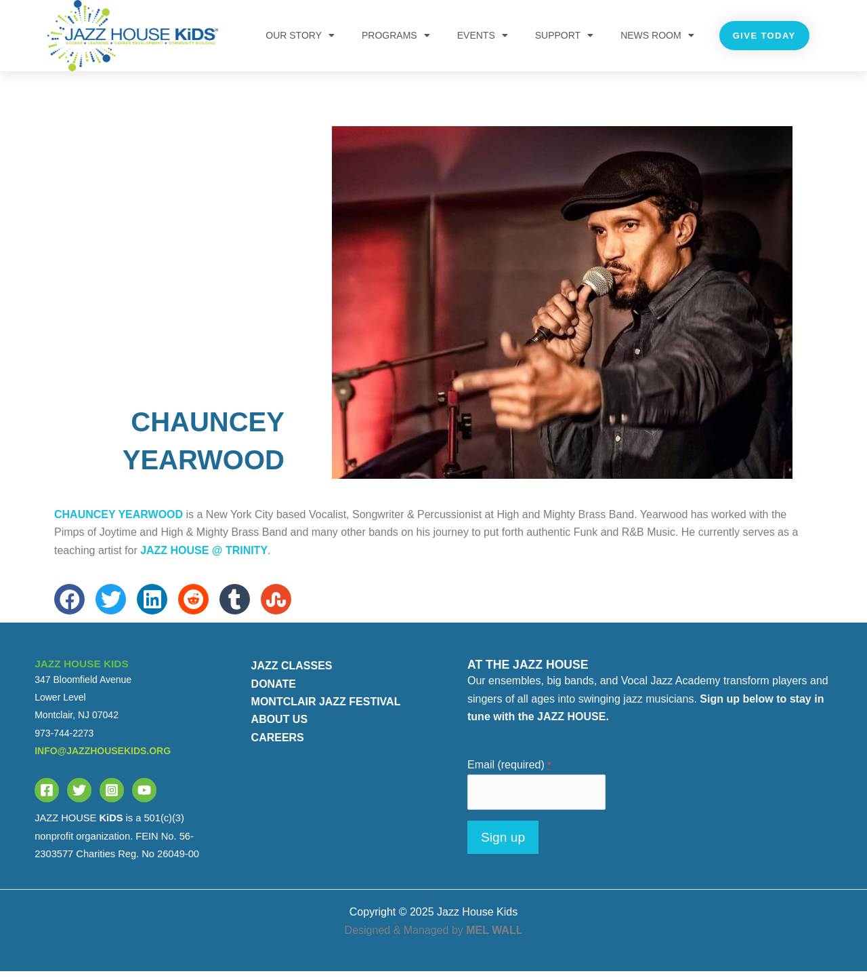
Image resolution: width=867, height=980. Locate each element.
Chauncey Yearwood (118, 523)
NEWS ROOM (657, 35)
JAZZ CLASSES (292, 674)
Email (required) (509, 773)
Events (482, 35)
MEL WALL (494, 938)
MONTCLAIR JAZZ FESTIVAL (326, 710)
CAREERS (277, 745)
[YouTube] (144, 799)
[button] (69, 608)
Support (564, 35)
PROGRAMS (396, 35)
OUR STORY (300, 35)
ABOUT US (279, 728)
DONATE (273, 692)
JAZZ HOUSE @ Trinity (204, 558)
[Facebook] (47, 799)
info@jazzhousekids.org (103, 759)
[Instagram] (112, 799)
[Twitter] (79, 799)
